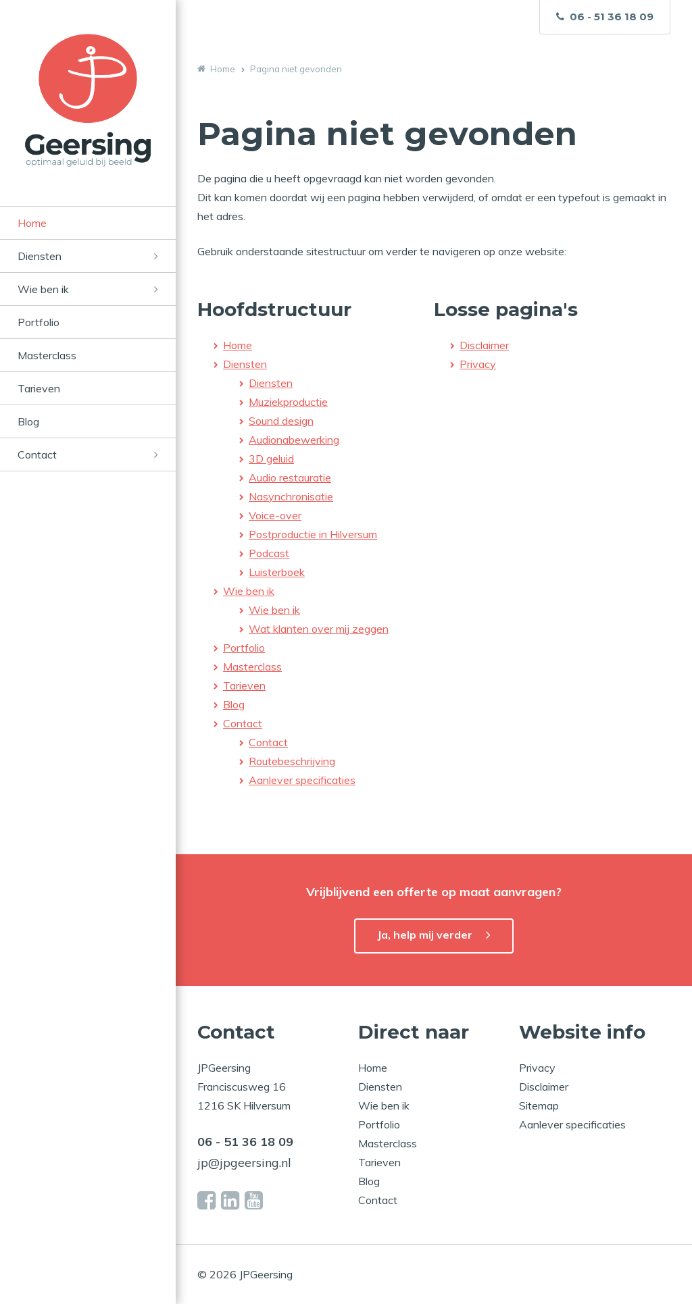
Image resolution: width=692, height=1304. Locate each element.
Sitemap (539, 1105)
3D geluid (271, 458)
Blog (28, 421)
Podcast (269, 553)
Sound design (281, 420)
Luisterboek (277, 572)
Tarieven (39, 388)
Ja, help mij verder (424, 934)
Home (32, 223)
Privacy (478, 364)
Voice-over (275, 515)
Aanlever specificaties (302, 780)
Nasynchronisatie (291, 496)
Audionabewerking (294, 439)
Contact (37, 454)
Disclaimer (484, 345)
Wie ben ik (43, 289)
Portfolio (38, 322)
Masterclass (47, 355)
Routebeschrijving (292, 761)
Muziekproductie (288, 402)
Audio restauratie (290, 477)
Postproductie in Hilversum (313, 534)
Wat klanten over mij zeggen (319, 628)
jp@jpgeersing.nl (244, 1162)
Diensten (39, 256)
